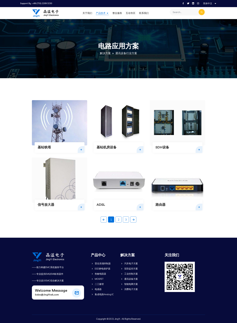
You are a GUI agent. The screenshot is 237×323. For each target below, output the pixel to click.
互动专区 (130, 13)
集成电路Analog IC (102, 294)
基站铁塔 (44, 147)
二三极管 (97, 284)
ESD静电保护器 (100, 268)
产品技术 (101, 13)
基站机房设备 (107, 147)
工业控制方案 (129, 273)
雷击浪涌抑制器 (101, 263)
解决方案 (105, 53)
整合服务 (117, 13)
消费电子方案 (129, 289)
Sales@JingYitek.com (47, 294)
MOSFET (97, 278)
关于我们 (87, 13)
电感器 (96, 289)
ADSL (101, 205)
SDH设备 (162, 147)
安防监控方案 (129, 268)
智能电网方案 (129, 284)
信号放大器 (46, 205)
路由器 (161, 205)
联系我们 (144, 13)
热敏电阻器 (98, 273)
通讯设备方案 (129, 278)
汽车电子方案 (129, 263)
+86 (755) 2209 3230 (42, 3)
